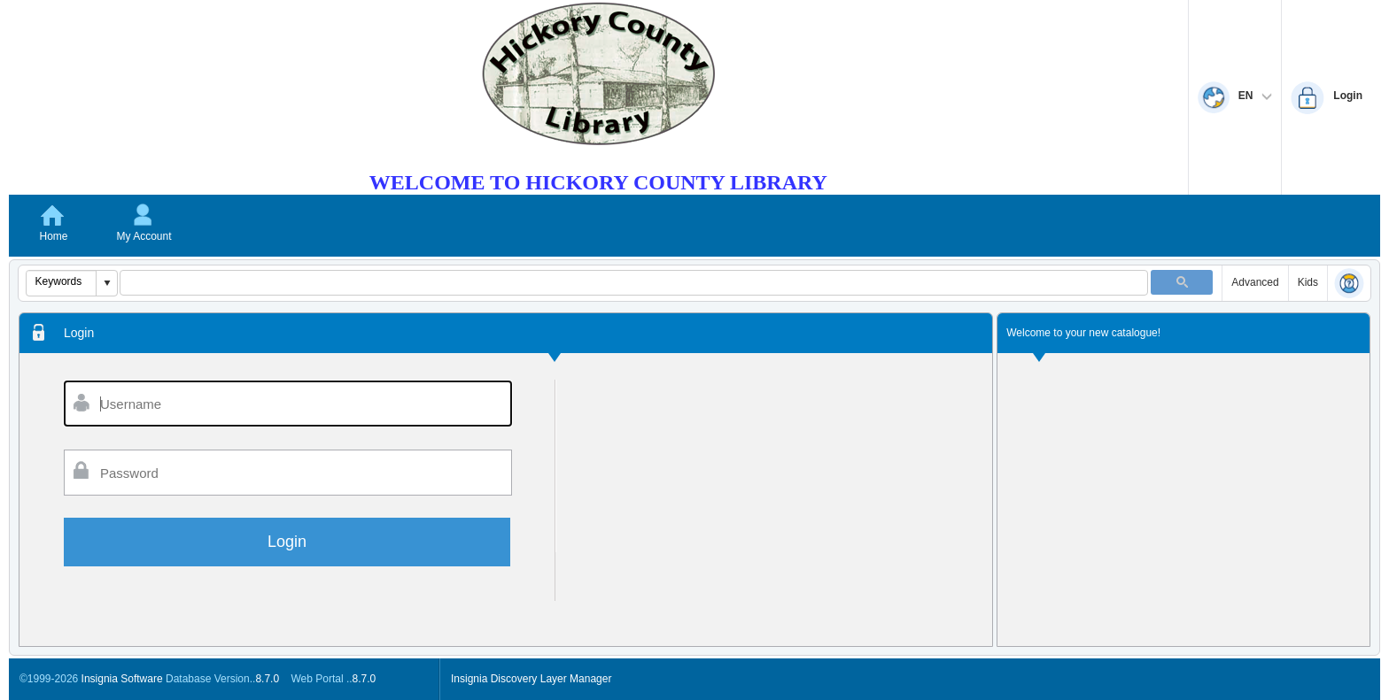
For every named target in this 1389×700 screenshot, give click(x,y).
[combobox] (62, 281)
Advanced (1254, 282)
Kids (1308, 282)
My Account (143, 236)
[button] (106, 283)
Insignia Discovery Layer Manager (531, 679)
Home (53, 236)
